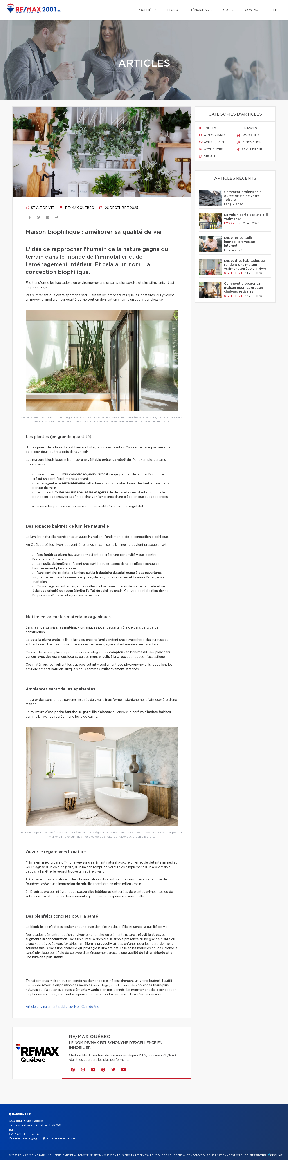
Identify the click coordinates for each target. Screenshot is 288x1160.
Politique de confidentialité (170, 1155)
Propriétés (147, 10)
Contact (252, 10)
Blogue (173, 10)
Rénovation (249, 142)
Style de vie (40, 208)
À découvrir (212, 135)
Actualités (211, 149)
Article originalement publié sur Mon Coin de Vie (62, 1006)
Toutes (207, 128)
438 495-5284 (28, 1134)
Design (207, 156)
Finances (247, 128)
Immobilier (248, 135)
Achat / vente (213, 142)
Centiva (275, 1154)
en (275, 10)
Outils (228, 10)
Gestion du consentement (247, 1155)
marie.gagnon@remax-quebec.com (48, 1138)
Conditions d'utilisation (209, 1155)
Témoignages (201, 10)
